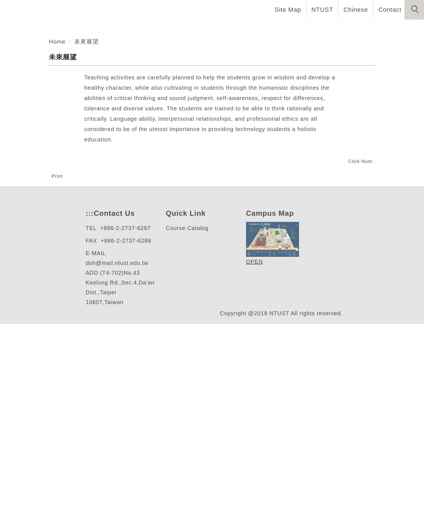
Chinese (354, 9)
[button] (414, 10)
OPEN (253, 440)
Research (343, 28)
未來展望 (87, 201)
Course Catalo (185, 406)
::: (89, 392)
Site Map (286, 9)
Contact (389, 9)
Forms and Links (393, 28)
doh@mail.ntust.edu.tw (120, 441)
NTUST (320, 9)
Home (205, 28)
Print (58, 335)
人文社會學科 (49, 137)
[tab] (214, 159)
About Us (170, 28)
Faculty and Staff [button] (251, 28)
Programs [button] (303, 28)
